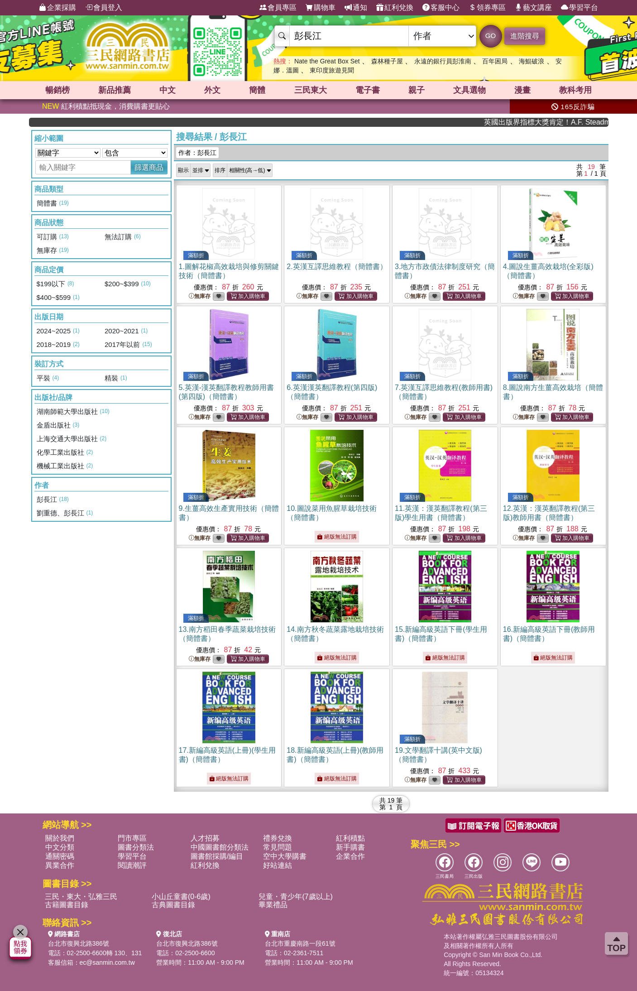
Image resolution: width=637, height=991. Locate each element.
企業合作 (350, 856)
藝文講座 (533, 7)
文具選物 (469, 90)
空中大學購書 (285, 856)
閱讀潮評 (132, 865)
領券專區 (487, 7)
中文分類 (59, 847)
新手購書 (350, 847)
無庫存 (200, 296)
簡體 (257, 90)
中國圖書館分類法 (220, 847)
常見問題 (277, 847)
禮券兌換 (277, 838)
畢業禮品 (273, 905)
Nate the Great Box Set (327, 61)
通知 (356, 7)
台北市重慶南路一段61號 (300, 943)
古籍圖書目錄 (66, 905)
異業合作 (59, 865)
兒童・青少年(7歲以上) (296, 896)
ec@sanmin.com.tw (107, 962)
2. (337, 266)
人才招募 (205, 838)
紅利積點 (350, 838)
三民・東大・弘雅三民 (81, 896)
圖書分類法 (136, 847)
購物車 (320, 7)
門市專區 (132, 838)
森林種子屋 (387, 61)
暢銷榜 (57, 90)
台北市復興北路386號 (78, 943)
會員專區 (278, 7)
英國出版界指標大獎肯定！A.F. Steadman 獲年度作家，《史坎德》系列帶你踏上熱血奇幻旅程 (558, 122)
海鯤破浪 (531, 61)
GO (490, 35)
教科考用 (575, 90)
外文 (212, 90)
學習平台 (579, 7)
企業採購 (57, 7)
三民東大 (310, 90)
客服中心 (441, 7)
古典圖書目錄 (173, 905)
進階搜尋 (524, 36)
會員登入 (103, 7)
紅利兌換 (394, 7)
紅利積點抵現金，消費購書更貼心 (106, 106)
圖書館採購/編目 (217, 856)
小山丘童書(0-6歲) (181, 896)
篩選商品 (148, 167)
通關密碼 (59, 856)
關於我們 (59, 838)
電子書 (367, 90)
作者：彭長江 (197, 152)
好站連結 (277, 865)
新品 (114, 90)
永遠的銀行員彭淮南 (442, 61)
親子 (416, 90)
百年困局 (495, 61)
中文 (167, 90)
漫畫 (522, 90)
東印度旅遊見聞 (332, 70)
